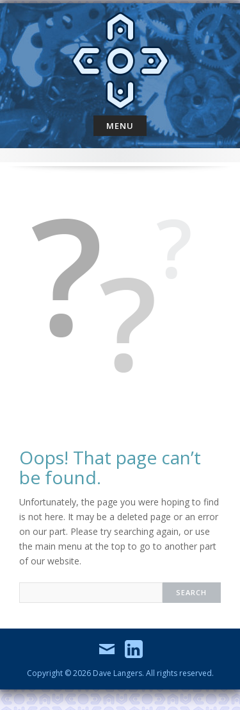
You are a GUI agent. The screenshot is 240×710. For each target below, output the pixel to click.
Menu (120, 125)
